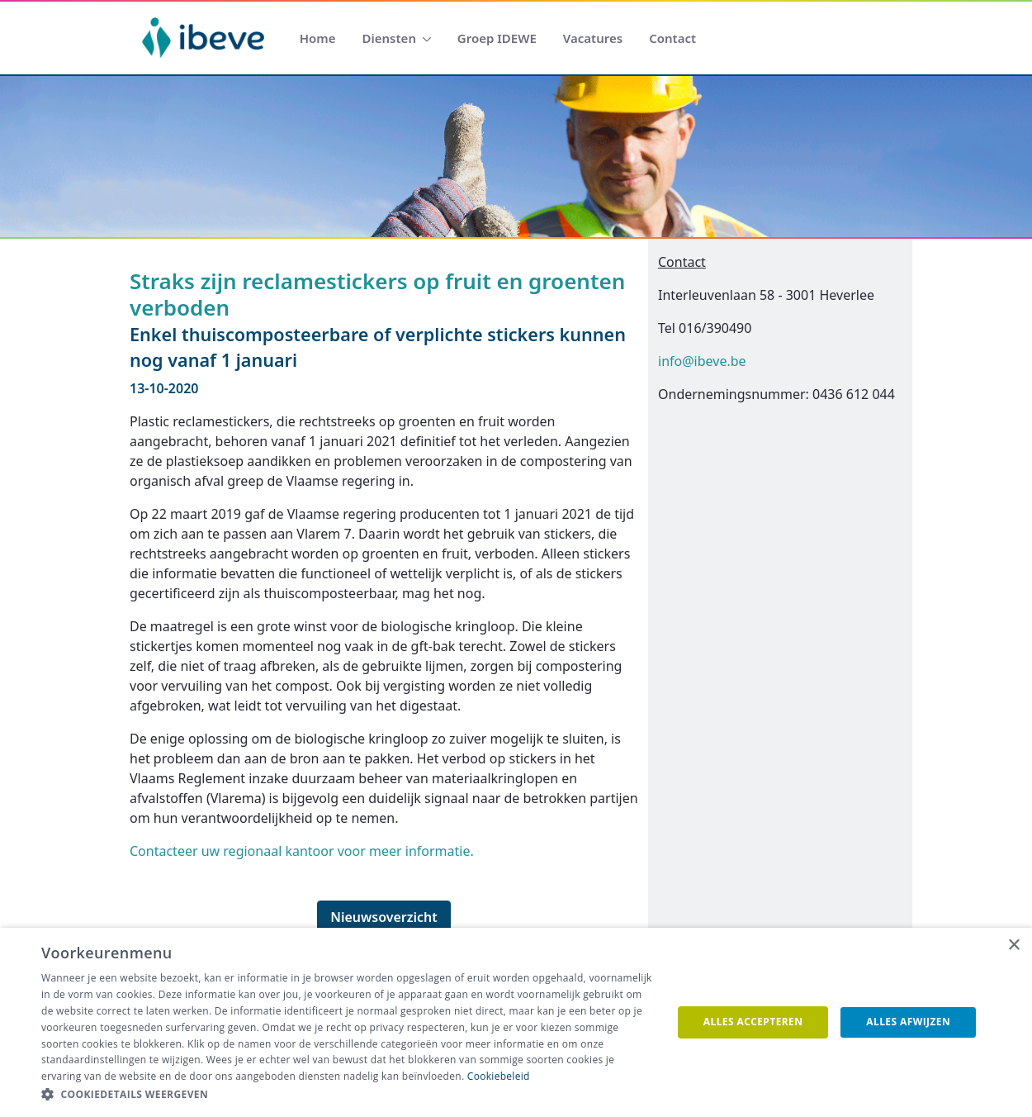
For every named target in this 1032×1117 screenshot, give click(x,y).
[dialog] (516, 1022)
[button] (347, 1095)
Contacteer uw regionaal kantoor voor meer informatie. (302, 851)
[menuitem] (318, 38)
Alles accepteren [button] (753, 1022)
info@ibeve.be (702, 361)
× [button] (1013, 945)
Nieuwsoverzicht (384, 917)
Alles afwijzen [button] (908, 1022)
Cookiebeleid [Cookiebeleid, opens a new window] (498, 1076)
